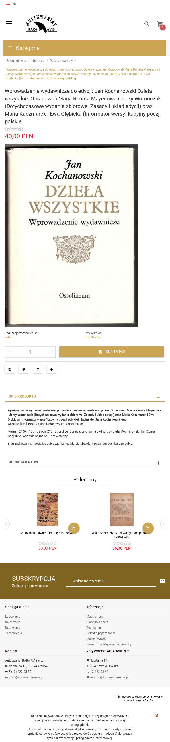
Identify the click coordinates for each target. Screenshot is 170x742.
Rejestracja (12, 621)
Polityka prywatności (100, 632)
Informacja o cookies (128, 696)
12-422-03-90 (97, 671)
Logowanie (12, 616)
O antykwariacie (97, 621)
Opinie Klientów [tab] (23, 461)
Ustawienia (12, 627)
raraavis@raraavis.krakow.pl (24, 676)
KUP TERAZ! (111, 352)
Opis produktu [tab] (22, 396)
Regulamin (93, 627)
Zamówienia (13, 632)
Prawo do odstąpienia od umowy (108, 643)
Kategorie (23, 48)
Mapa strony (95, 616)
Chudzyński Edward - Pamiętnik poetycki (47, 532)
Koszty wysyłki (96, 638)
